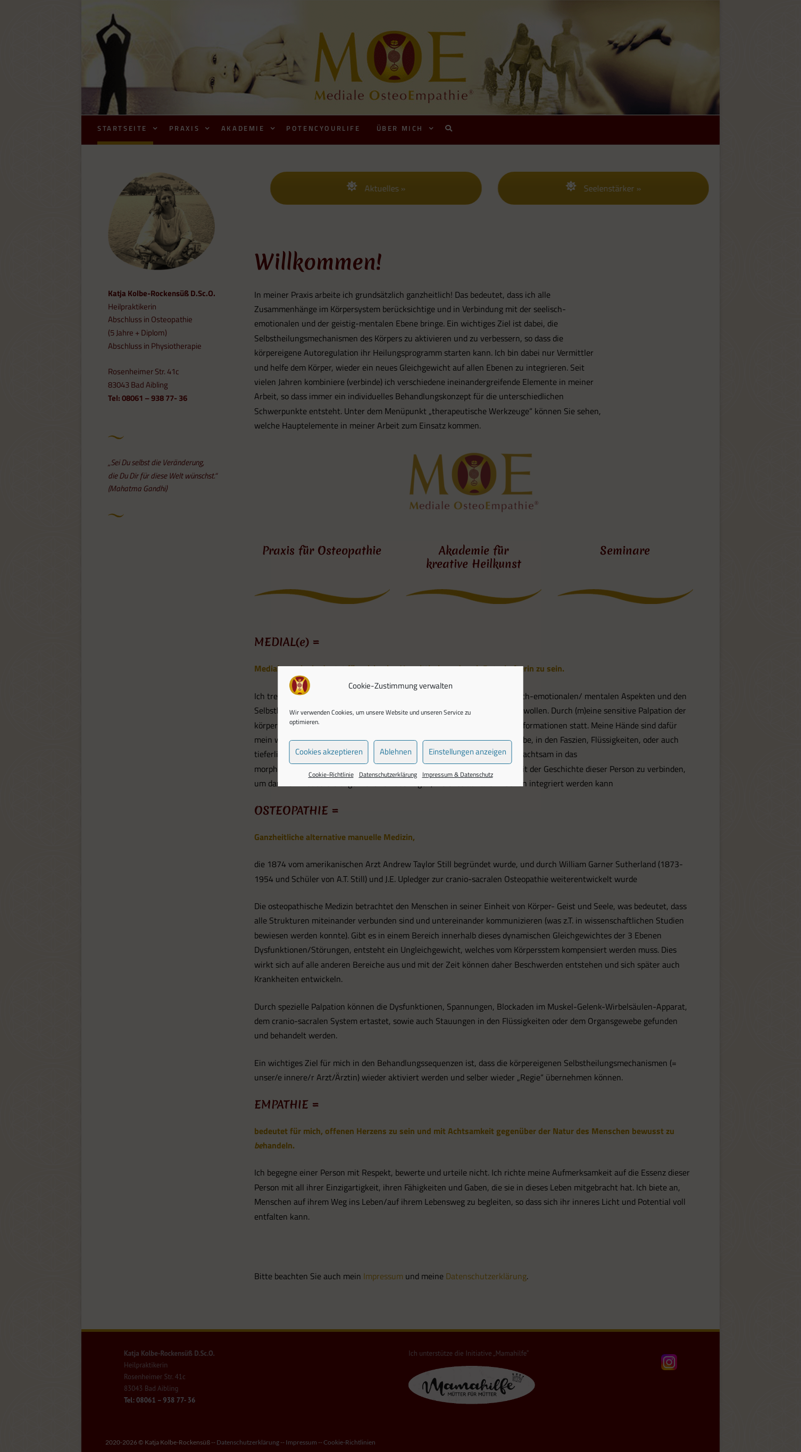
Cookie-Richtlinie (331, 774)
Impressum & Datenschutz (457, 774)
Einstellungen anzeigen (467, 751)
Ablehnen (396, 751)
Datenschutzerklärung (388, 774)
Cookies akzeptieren (329, 751)
